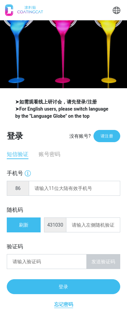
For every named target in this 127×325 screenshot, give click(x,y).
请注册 (107, 136)
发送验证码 (103, 261)
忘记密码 (63, 304)
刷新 (23, 225)
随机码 (15, 210)
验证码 (15, 246)
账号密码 (49, 154)
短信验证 (17, 154)
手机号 (19, 172)
